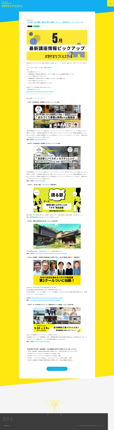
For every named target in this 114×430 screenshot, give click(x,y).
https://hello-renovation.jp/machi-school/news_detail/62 (47, 298)
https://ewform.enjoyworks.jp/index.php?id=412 (40, 91)
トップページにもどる (57, 369)
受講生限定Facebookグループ (39, 217)
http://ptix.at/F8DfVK (41, 139)
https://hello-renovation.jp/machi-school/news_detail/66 (45, 300)
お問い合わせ (7, 428)
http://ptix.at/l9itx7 (40, 180)
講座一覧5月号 (48, 67)
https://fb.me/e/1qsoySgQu (42, 341)
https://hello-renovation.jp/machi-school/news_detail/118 (51, 253)
